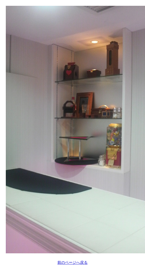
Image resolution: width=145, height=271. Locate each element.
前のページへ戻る (72, 262)
